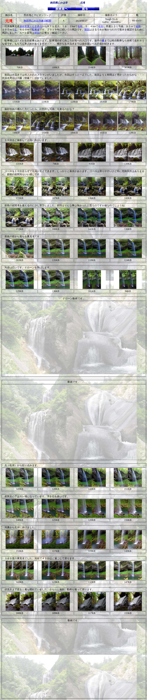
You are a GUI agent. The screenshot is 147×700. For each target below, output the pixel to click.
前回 (86, 29)
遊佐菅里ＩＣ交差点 (31, 26)
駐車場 (35, 29)
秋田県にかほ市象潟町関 (37, 20)
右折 (80, 26)
